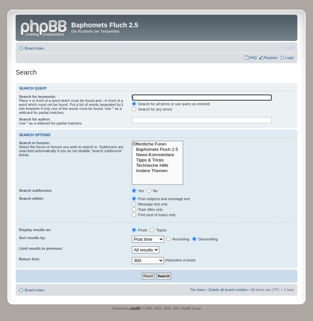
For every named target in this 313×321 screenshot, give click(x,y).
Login (289, 58)
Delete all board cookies (227, 290)
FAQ (253, 58)
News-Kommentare (157, 155)
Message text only (150, 204)
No (152, 191)
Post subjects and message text (161, 199)
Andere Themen (157, 170)
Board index (34, 48)
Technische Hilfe (157, 165)
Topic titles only (147, 209)
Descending (205, 239)
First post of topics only (154, 215)
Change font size (289, 47)
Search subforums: (35, 190)
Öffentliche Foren (157, 144)
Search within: (31, 198)
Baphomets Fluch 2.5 (157, 149)
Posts (140, 230)
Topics (158, 230)
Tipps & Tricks (157, 160)
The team (197, 290)
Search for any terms (152, 109)
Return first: (29, 259)
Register (271, 58)
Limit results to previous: (41, 248)
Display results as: (35, 230)
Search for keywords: (37, 97)
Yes (138, 191)
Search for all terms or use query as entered (171, 104)
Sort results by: (32, 238)
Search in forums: (34, 143)
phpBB (136, 308)
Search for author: (35, 119)
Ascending (177, 239)
